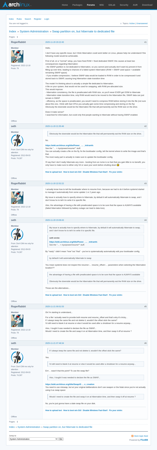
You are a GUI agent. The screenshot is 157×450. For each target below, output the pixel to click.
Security (124, 5)
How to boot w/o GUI (72, 172)
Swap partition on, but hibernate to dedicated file (83, 31)
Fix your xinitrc (115, 172)
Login (46, 19)
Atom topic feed (141, 436)
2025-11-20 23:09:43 (54, 220)
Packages (77, 5)
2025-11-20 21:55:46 (54, 126)
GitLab (111, 5)
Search (28, 19)
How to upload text (53, 172)
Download (147, 5)
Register (37, 19)
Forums (91, 5)
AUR (135, 5)
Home (65, 5)
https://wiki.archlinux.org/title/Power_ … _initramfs (69, 145)
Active (132, 23)
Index (11, 19)
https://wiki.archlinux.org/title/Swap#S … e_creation (69, 384)
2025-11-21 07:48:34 (54, 343)
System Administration (34, 31)
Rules (19, 19)
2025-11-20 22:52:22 (54, 183)
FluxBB (144, 440)
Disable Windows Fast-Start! (95, 172)
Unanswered (141, 23)
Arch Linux (16, 5)
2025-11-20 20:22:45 (54, 42)
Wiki (102, 5)
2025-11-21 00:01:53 (54, 306)
